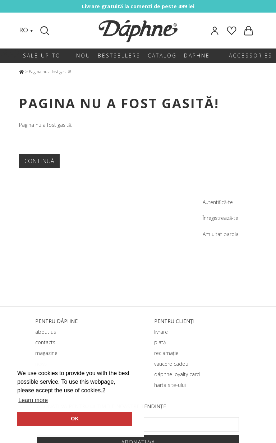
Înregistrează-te (220, 217)
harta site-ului (170, 385)
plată (160, 342)
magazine (46, 353)
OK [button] (75, 418)
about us (45, 331)
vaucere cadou (171, 363)
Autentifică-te (218, 202)
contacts (45, 342)
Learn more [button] (33, 400)
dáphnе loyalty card (177, 374)
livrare (161, 331)
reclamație (166, 353)
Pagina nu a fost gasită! (50, 72)
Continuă (39, 161)
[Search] (45, 30)
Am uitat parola (221, 234)
